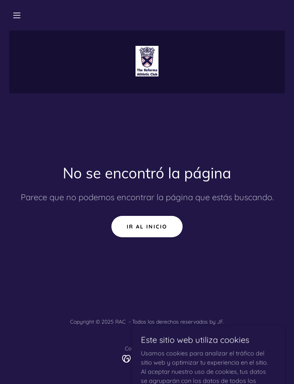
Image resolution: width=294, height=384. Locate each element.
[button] (16, 15)
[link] (147, 61)
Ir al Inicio (147, 226)
